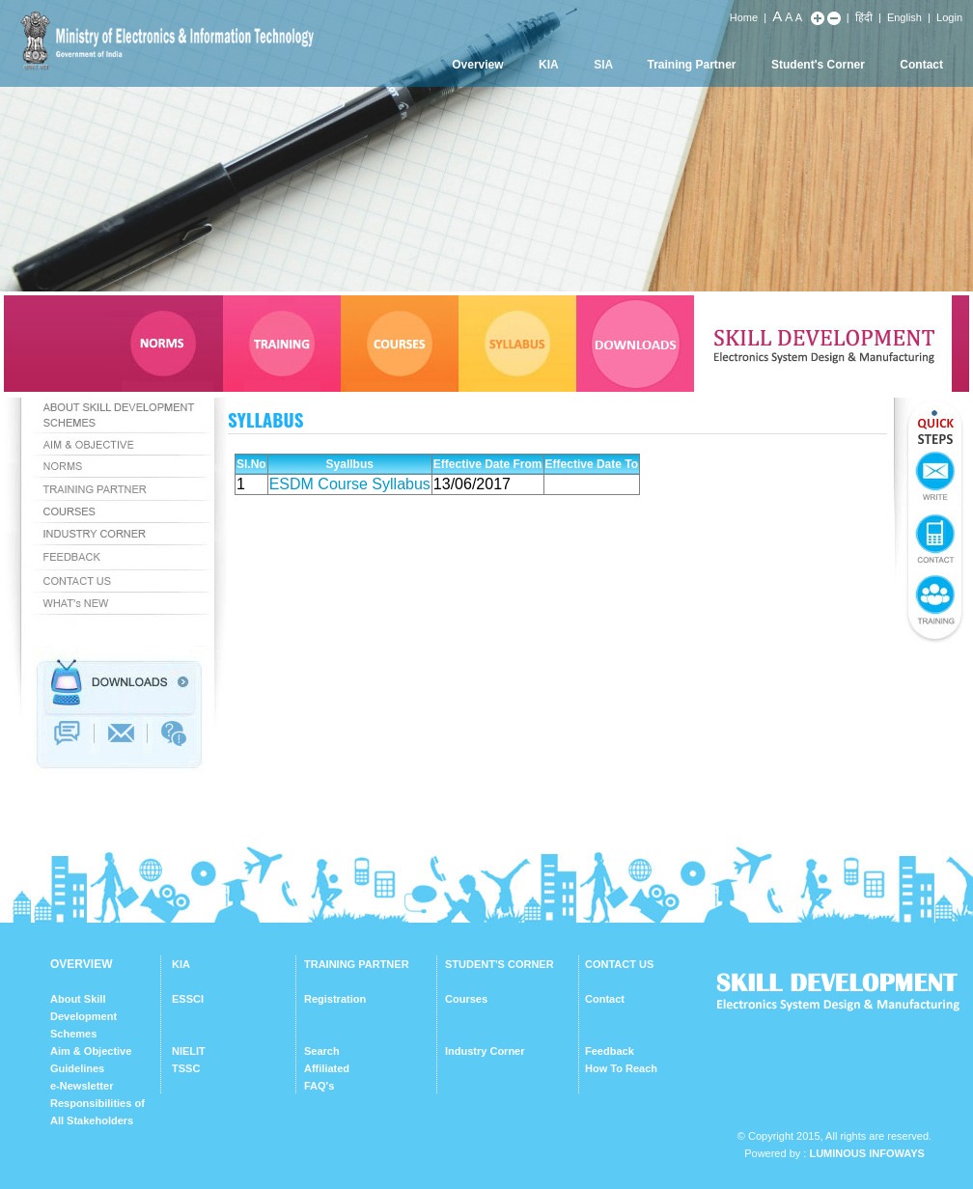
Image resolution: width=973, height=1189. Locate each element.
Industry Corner (485, 1051)
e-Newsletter (81, 1086)
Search (322, 1051)
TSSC (186, 1068)
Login (949, 17)
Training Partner (692, 64)
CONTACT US (619, 964)
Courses (466, 999)
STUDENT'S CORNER (499, 964)
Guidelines (77, 1068)
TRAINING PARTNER (356, 964)
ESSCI (188, 999)
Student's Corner (818, 64)
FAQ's (319, 1086)
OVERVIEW (81, 964)
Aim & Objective (90, 1051)
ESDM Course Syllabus (350, 484)
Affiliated (326, 1068)
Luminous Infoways (866, 1153)
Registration (335, 999)
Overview (477, 64)
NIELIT (189, 1051)
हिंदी (864, 17)
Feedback (609, 1051)
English (904, 17)
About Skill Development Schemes (83, 1016)
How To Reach (621, 1068)
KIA (549, 64)
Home (744, 17)
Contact (921, 64)
